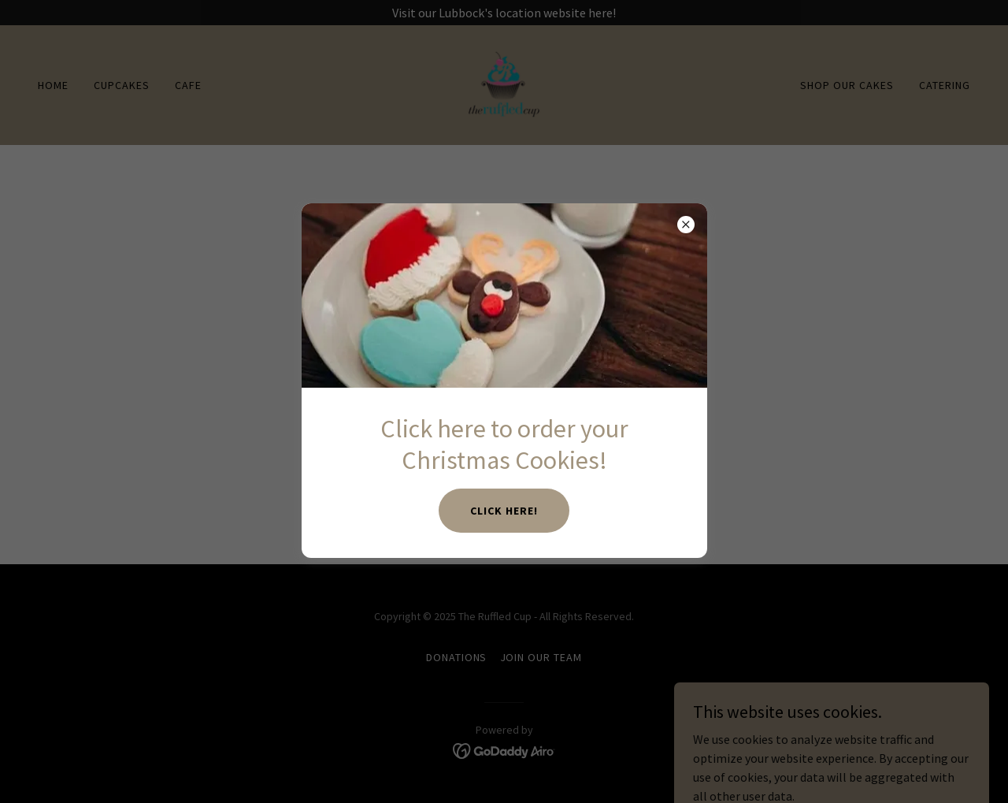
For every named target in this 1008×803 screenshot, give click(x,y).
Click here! (504, 511)
